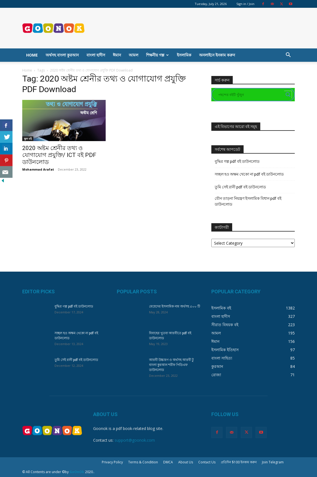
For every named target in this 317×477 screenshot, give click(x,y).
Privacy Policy (112, 462)
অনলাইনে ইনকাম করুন (217, 55)
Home (32, 55)
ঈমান (117, 55)
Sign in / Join (245, 4)
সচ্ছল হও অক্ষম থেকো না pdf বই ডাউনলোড (249, 174)
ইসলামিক (184, 55)
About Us (185, 462)
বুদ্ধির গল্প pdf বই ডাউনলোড (237, 161)
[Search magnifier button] (288, 95)
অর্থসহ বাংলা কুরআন (62, 55)
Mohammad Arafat (38, 169)
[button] (288, 55)
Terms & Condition (143, 462)
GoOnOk (77, 471)
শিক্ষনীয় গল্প (157, 55)
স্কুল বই (28, 139)
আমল (133, 55)
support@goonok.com (135, 440)
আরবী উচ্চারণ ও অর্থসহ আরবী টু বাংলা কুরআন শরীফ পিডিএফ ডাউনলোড (171, 365)
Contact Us (207, 462)
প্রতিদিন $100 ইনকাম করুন (239, 462)
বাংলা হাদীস (95, 55)
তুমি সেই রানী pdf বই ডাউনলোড (240, 187)
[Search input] (250, 95)
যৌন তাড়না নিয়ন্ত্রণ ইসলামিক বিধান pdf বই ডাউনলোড (248, 201)
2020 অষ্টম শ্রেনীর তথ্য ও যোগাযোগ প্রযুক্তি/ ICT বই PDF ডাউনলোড (59, 155)
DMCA (168, 462)
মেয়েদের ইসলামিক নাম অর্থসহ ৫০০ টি (174, 306)
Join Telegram (273, 462)
